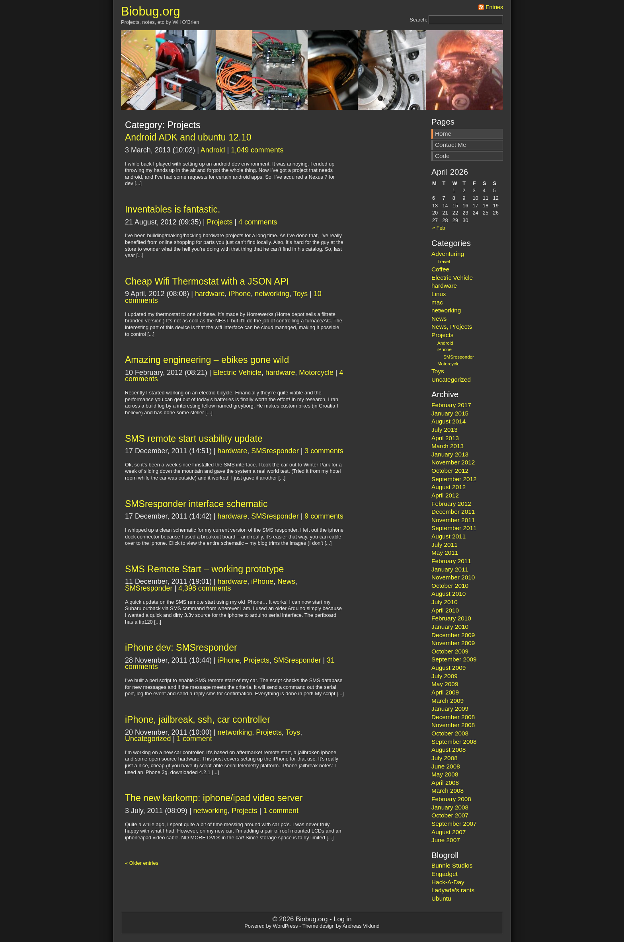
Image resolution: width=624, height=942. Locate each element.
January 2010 (449, 626)
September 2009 (454, 659)
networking (272, 294)
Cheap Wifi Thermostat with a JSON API (207, 281)
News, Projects (451, 326)
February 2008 (451, 799)
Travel (443, 261)
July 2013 (444, 429)
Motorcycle (316, 372)
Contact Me (450, 144)
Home (443, 133)
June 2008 (445, 766)
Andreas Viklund (361, 926)
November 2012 (453, 462)
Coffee (440, 269)
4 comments (257, 222)
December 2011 (453, 511)
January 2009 (449, 708)
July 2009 (444, 676)
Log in (342, 919)
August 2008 (448, 749)
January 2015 (449, 413)
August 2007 (448, 832)
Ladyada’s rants (452, 890)
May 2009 (444, 684)
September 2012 (454, 479)
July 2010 (444, 602)
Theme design (318, 926)
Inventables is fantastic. (172, 209)
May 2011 (444, 552)
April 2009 (445, 692)
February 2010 (451, 618)
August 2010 (448, 593)
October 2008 (449, 733)
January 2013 (449, 454)
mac (437, 302)
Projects (220, 222)
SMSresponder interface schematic (196, 504)
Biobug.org (150, 11)
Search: (418, 20)
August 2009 (448, 667)
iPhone (239, 294)
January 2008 (449, 807)
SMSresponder (274, 451)
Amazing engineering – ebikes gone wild (207, 360)
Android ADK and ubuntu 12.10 (188, 137)
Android (213, 150)
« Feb (438, 228)
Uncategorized (148, 739)
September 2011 (454, 528)
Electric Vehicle (237, 372)
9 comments (323, 516)
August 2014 (448, 421)
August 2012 (448, 487)
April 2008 (445, 782)
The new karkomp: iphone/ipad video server (214, 798)
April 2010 (445, 610)
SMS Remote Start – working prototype (204, 569)
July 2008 (444, 758)
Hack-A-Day (447, 882)
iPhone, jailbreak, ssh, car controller (197, 719)
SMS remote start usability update (194, 438)
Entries (494, 7)
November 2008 (453, 725)
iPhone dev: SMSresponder (181, 647)
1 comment (194, 739)
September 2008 (454, 741)
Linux (438, 294)
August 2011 (448, 536)
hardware (210, 294)
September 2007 (454, 823)
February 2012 (451, 503)
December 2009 (453, 635)
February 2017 (451, 405)
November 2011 (453, 520)
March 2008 (447, 790)
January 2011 (449, 569)
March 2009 (447, 700)
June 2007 (445, 840)
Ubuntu (441, 898)
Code (442, 155)
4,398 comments (204, 588)
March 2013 (447, 446)
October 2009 (449, 651)
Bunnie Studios (451, 865)
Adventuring (447, 253)
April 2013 (445, 438)
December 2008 (453, 717)
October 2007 (449, 815)
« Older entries (141, 863)
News (286, 581)
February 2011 (451, 561)
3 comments (323, 451)
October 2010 (449, 585)
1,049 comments (257, 150)
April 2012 (445, 495)
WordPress (285, 926)
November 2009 (453, 643)
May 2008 (444, 774)
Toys (300, 294)
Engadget (444, 873)
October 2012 (449, 470)
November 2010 (453, 577)
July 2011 (444, 544)
